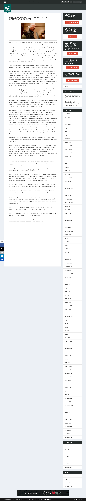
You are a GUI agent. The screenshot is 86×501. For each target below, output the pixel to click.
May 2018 (67, 288)
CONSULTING (55, 7)
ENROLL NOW (72, 67)
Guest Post (67, 446)
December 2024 (68, 145)
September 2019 (69, 231)
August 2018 (68, 277)
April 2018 (67, 291)
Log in (66, 475)
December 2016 (68, 348)
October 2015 (68, 380)
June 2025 (67, 131)
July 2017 (67, 323)
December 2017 (68, 305)
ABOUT (79, 7)
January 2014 (68, 423)
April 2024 (67, 170)
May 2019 (67, 245)
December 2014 (68, 398)
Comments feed (69, 483)
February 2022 (68, 195)
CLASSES (34, 7)
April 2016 (67, 362)
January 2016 (68, 369)
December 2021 (68, 199)
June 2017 (67, 327)
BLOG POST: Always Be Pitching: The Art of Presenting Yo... (27, 2)
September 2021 (69, 202)
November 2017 (68, 309)
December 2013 (68, 426)
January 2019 (68, 259)
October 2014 (68, 401)
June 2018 (67, 284)
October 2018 (68, 270)
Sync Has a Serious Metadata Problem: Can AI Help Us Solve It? (72, 96)
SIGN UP (72, 36)
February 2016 (68, 366)
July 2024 (67, 160)
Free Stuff (64, 7)
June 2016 (67, 359)
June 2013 (67, 433)
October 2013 (68, 430)
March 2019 (67, 252)
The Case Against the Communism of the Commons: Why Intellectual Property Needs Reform (72, 103)
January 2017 (68, 345)
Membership (19, 7)
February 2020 (68, 213)
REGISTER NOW (72, 22)
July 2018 (67, 281)
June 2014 (67, 412)
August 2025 (68, 128)
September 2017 (69, 316)
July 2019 (67, 238)
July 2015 (67, 391)
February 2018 (68, 298)
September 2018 (69, 273)
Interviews (67, 453)
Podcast (67, 456)
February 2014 (68, 419)
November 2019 (68, 224)
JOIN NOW (72, 54)
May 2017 (67, 330)
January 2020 (68, 217)
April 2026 (67, 113)
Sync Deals (67, 463)
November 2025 (68, 121)
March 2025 (67, 138)
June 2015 (67, 394)
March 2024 (67, 174)
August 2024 (68, 156)
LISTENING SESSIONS (45, 7)
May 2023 (67, 185)
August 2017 (68, 320)
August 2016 (68, 355)
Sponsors (67, 460)
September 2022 (69, 188)
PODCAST (72, 7)
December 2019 (68, 220)
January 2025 (68, 142)
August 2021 (68, 206)
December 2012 (68, 437)
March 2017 (67, 337)
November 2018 (68, 266)
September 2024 (69, 153)
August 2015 (68, 387)
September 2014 (69, 405)
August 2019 (68, 234)
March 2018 (67, 295)
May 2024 (67, 167)
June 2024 (67, 163)
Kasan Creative (47, 499)
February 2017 (68, 341)
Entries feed (68, 479)
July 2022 (67, 192)
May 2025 (67, 135)
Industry (67, 449)
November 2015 (68, 377)
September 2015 (69, 384)
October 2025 (68, 124)
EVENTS (27, 7)
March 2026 (67, 117)
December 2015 (68, 373)
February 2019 (68, 256)
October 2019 (68, 227)
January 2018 (68, 302)
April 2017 (67, 334)
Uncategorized (68, 467)
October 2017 (68, 313)
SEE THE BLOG (72, 80)
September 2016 (69, 352)
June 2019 (67, 241)
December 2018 (68, 263)
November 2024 (68, 149)
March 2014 (67, 416)
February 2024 (68, 177)
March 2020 (67, 209)
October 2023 (68, 181)
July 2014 (67, 409)
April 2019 (67, 249)
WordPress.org (68, 486)
